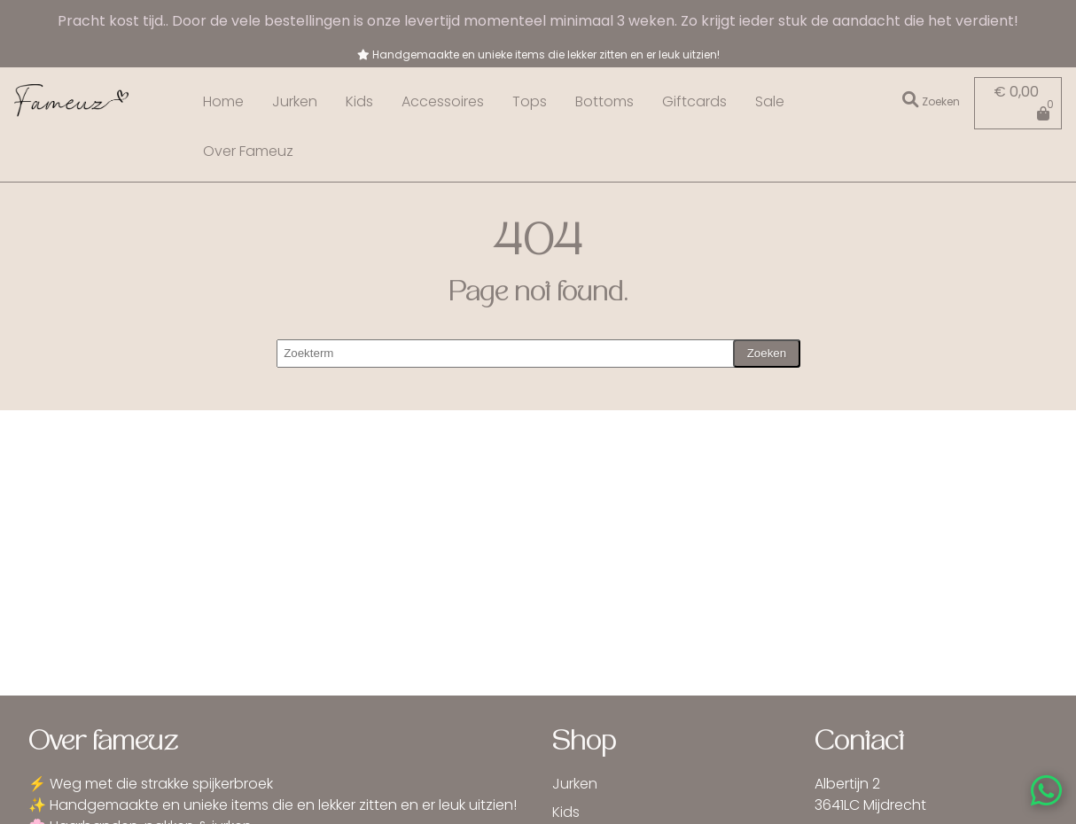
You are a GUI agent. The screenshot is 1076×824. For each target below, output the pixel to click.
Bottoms (604, 101)
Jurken (294, 101)
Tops (529, 101)
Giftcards (694, 101)
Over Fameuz (248, 151)
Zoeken (766, 353)
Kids (359, 101)
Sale (769, 101)
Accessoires (443, 101)
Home (223, 101)
